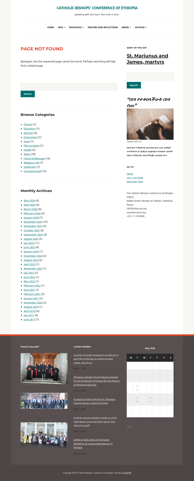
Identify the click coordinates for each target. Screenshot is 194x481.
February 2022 (32, 285)
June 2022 (29, 277)
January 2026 (31, 217)
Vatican (140, 27)
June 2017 (29, 319)
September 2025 (33, 234)
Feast (27, 141)
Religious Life (31, 162)
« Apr (129, 426)
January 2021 (31, 298)
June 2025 (29, 247)
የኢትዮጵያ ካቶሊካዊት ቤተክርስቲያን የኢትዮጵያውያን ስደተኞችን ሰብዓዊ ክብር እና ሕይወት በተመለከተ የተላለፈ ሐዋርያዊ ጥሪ (96, 358)
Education (30, 128)
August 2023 (31, 260)
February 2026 (32, 213)
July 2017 (29, 315)
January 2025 (31, 251)
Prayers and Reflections (103, 27)
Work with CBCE (135, 181)
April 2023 (29, 264)
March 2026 (31, 209)
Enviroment (30, 137)
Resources (75, 27)
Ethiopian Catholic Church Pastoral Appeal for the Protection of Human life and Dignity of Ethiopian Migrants (97, 381)
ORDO (130, 173)
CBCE (60, 27)
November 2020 (33, 302)
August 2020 (31, 307)
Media (125, 27)
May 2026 (29, 200)
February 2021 (32, 294)
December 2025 (33, 222)
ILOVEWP (127, 472)
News (27, 154)
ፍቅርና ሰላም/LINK (135, 177)
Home (50, 27)
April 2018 (29, 311)
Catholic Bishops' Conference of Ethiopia (97, 7)
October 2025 (32, 230)
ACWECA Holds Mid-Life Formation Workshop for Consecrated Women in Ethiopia (93, 443)
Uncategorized (32, 171)
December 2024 (33, 256)
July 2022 (29, 272)
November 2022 (33, 268)
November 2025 (33, 226)
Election (28, 133)
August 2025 (31, 239)
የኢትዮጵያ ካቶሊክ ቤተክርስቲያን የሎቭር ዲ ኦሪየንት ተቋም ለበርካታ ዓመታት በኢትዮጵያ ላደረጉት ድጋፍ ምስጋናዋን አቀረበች (95, 421)
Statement (30, 167)
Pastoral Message (34, 158)
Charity (28, 124)
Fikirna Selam (31, 145)
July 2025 (29, 243)
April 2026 (29, 205)
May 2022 (29, 281)
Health (28, 150)
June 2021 (29, 290)
